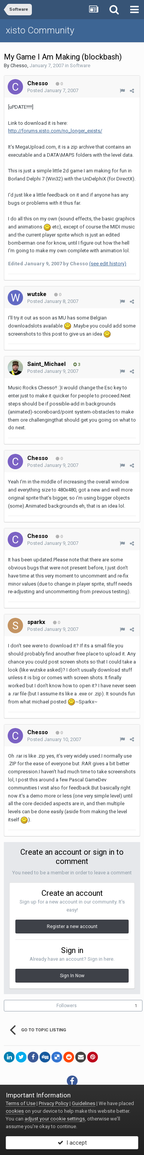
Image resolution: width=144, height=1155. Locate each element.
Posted (52, 90)
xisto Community (40, 30)
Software (80, 65)
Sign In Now (72, 975)
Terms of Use (20, 1103)
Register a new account (72, 926)
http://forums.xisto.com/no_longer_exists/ (55, 131)
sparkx (36, 622)
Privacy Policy (53, 1103)
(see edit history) (107, 263)
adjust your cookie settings (55, 1119)
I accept (72, 1142)
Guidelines (83, 1103)
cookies (15, 1111)
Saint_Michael (46, 364)
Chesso (18, 65)
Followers (66, 1005)
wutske (36, 294)
